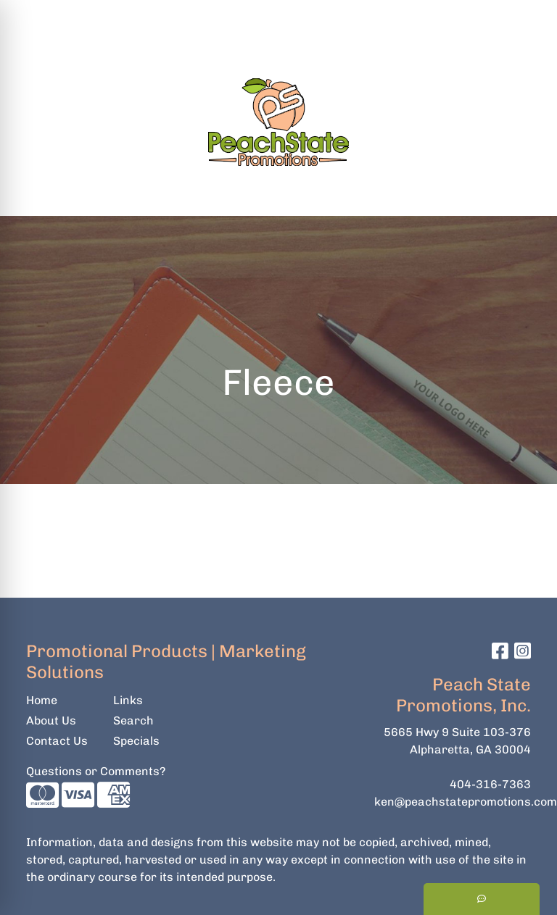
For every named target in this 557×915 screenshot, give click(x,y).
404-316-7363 (490, 784)
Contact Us (57, 741)
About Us (51, 720)
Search (356, 15)
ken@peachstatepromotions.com (465, 802)
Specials (136, 741)
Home (41, 700)
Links (128, 700)
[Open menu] (527, 194)
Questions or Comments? (95, 771)
